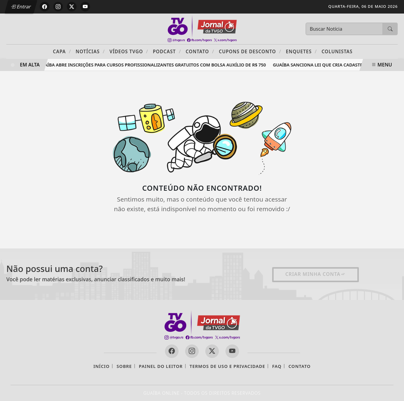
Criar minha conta (315, 274)
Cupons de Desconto (250, 51)
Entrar (21, 6)
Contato (200, 51)
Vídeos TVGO (129, 51)
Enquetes (301, 51)
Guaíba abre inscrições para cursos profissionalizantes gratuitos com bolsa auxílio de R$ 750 (153, 65)
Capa (62, 51)
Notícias (90, 51)
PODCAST (167, 51)
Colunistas (337, 51)
